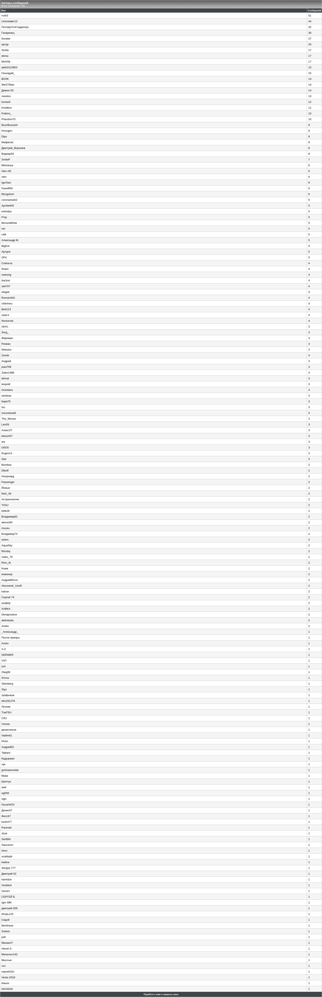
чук (3, 764)
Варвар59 (7, 153)
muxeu (5, 528)
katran (5, 591)
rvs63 (4, 15)
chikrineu (6, 303)
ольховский (8, 412)
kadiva (5, 862)
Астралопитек (10, 499)
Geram (5, 891)
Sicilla (5, 50)
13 (309, 96)
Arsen (5, 643)
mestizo (6, 96)
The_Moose (8, 418)
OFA (4, 257)
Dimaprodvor (9, 614)
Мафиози (7, 142)
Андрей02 (7, 747)
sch (3, 666)
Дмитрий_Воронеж (13, 148)
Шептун (6, 781)
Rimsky (5, 551)
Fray (4, 217)
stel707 (5, 286)
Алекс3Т (6, 430)
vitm (3, 176)
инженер (6, 574)
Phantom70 (8, 119)
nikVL (4, 326)
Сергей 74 (7, 597)
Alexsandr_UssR (11, 585)
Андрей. (6, 361)
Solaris (5, 931)
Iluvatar (5, 38)
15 (309, 67)
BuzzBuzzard (9, 125)
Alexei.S (6, 948)
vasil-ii (5, 315)
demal (5, 378)
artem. (5, 539)
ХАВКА (5, 608)
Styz (4, 689)
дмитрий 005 (9, 908)
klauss (5, 983)
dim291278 (8, 700)
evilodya (6, 211)
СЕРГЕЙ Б (8, 896)
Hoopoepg (7, 476)
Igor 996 (6, 902)
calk (3, 234)
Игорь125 (7, 914)
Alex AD (6, 171)
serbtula (6, 395)
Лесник (5, 706)
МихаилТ (7, 942)
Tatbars (5, 752)
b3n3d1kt (7, 988)
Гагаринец (7, 32)
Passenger (8, 482)
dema (4, 55)
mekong (6, 274)
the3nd (5, 280)
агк (3, 441)
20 (309, 44)
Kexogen (6, 130)
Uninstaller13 (9, 21)
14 (309, 78)
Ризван (5, 343)
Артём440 (7, 205)
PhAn (4, 741)
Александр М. (10, 240)
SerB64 (5, 839)
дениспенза (8, 729)
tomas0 (5, 101)
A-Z (3, 649)
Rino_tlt (6, 562)
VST (4, 660)
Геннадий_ (8, 73)
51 (309, 15)
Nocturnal (7, 320)
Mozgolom (7, 194)
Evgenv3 (6, 453)
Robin (5, 268)
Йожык (5, 487)
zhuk (4, 833)
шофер (5, 603)
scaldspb (6, 856)
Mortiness (7, 925)
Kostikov (6, 107)
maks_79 (7, 556)
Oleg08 (5, 672)
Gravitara (7, 389)
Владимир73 (9, 533)
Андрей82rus (9, 579)
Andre (5, 626)
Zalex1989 (7, 372)
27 (309, 38)
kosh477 (6, 821)
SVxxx (5, 677)
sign (3, 798)
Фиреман (7, 338)
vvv (3, 965)
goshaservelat (9, 770)
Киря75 (6, 401)
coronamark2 (9, 199)
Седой (5, 919)
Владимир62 (9, 516)
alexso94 (6, 522)
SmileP (5, 159)
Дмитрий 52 (8, 873)
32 (309, 27)
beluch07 (7, 436)
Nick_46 (6, 493)
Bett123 (6, 309)
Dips (4, 136)
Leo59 (5, 424)
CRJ (4, 718)
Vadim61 (6, 735)
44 (309, 21)
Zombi (5, 355)
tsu (3, 407)
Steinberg (7, 683)
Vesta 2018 (8, 977)
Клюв (4, 568)
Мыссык (6, 960)
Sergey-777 (8, 867)
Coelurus (6, 263)
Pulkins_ (6, 113)
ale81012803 (9, 67)
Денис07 (6, 810)
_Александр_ (9, 631)
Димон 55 (7, 90)
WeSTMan (7, 84)
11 (309, 107)
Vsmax (5, 723)
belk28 (5, 510)
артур (5, 44)
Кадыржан (8, 758)
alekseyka (7, 620)
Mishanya (7, 165)
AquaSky (6, 545)
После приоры (10, 637)
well (3, 787)
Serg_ (5, 332)
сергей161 (7, 971)
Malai (4, 775)
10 (309, 113)
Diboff (5, 470)
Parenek (6, 827)
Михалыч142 (9, 954)
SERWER (7, 654)
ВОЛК (5, 78)
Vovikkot (6, 885)
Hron (4, 850)
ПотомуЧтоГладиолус (15, 27)
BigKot (5, 245)
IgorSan (6, 182)
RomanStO (8, 297)
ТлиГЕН (6, 712)
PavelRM (7, 188)
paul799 (6, 366)
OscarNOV (8, 804)
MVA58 (5, 61)
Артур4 (5, 251)
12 (309, 101)
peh (3, 937)
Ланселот (7, 844)
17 (309, 50)
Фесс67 (6, 816)
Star (3, 459)
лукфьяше (8, 695)
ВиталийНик (9, 222)
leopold (5, 384)
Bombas (6, 464)
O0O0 (5, 447)
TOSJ (4, 505)
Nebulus (6, 349)
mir (3, 228)
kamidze (6, 879)
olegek (5, 292)
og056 (5, 793)
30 (309, 32)
